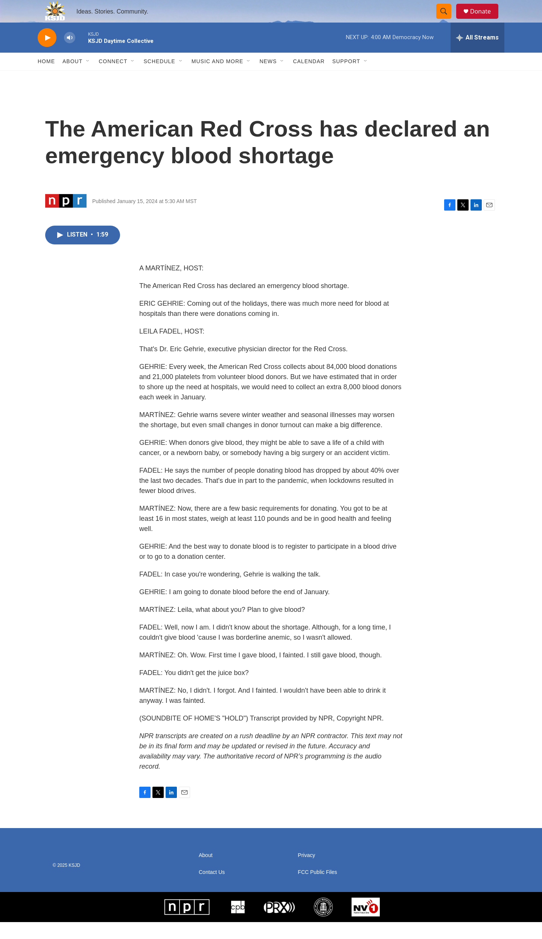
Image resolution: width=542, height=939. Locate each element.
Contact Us (212, 889)
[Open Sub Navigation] (88, 78)
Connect (113, 78)
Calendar (308, 78)
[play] (47, 54)
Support (346, 78)
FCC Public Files (317, 889)
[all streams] (477, 54)
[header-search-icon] (447, 19)
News (268, 78)
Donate (485, 20)
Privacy (306, 872)
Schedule (159, 78)
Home (46, 78)
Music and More (218, 78)
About (72, 78)
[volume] (69, 54)
